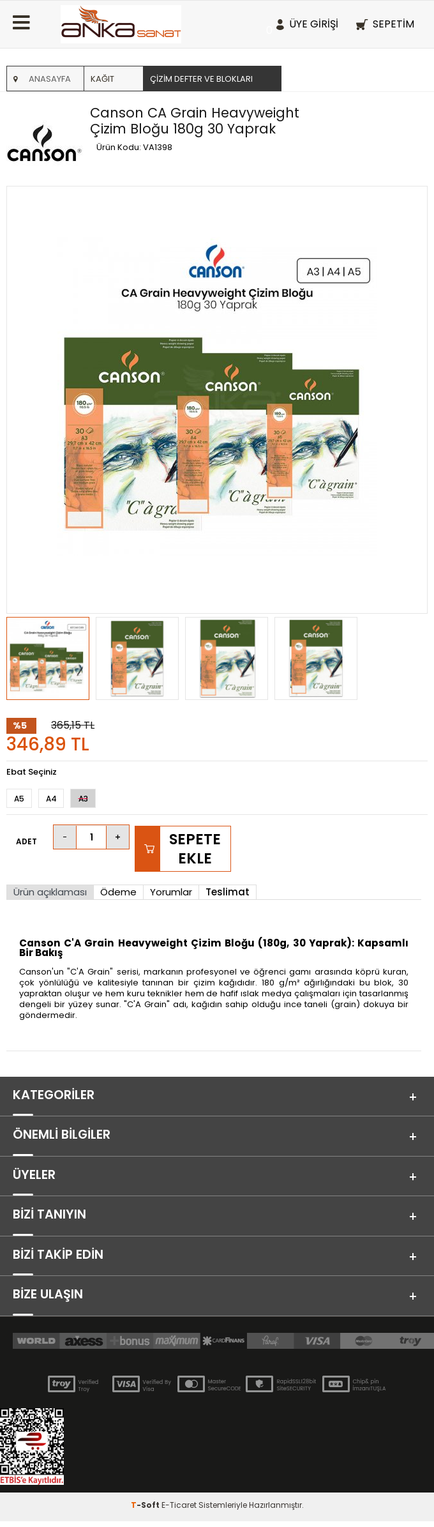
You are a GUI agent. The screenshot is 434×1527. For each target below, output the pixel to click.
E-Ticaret (179, 1510)
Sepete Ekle (195, 849)
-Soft (146, 1510)
